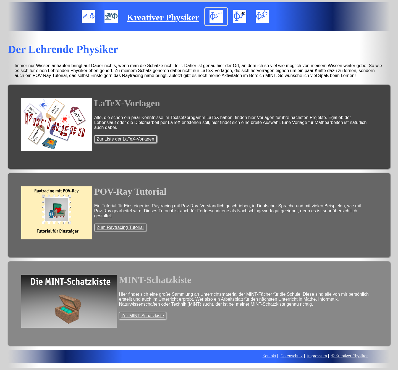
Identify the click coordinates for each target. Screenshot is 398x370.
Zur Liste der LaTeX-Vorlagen (125, 139)
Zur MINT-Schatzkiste (142, 315)
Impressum (317, 356)
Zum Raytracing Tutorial (120, 227)
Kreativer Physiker (163, 17)
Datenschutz (292, 356)
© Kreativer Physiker (349, 356)
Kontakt (269, 356)
